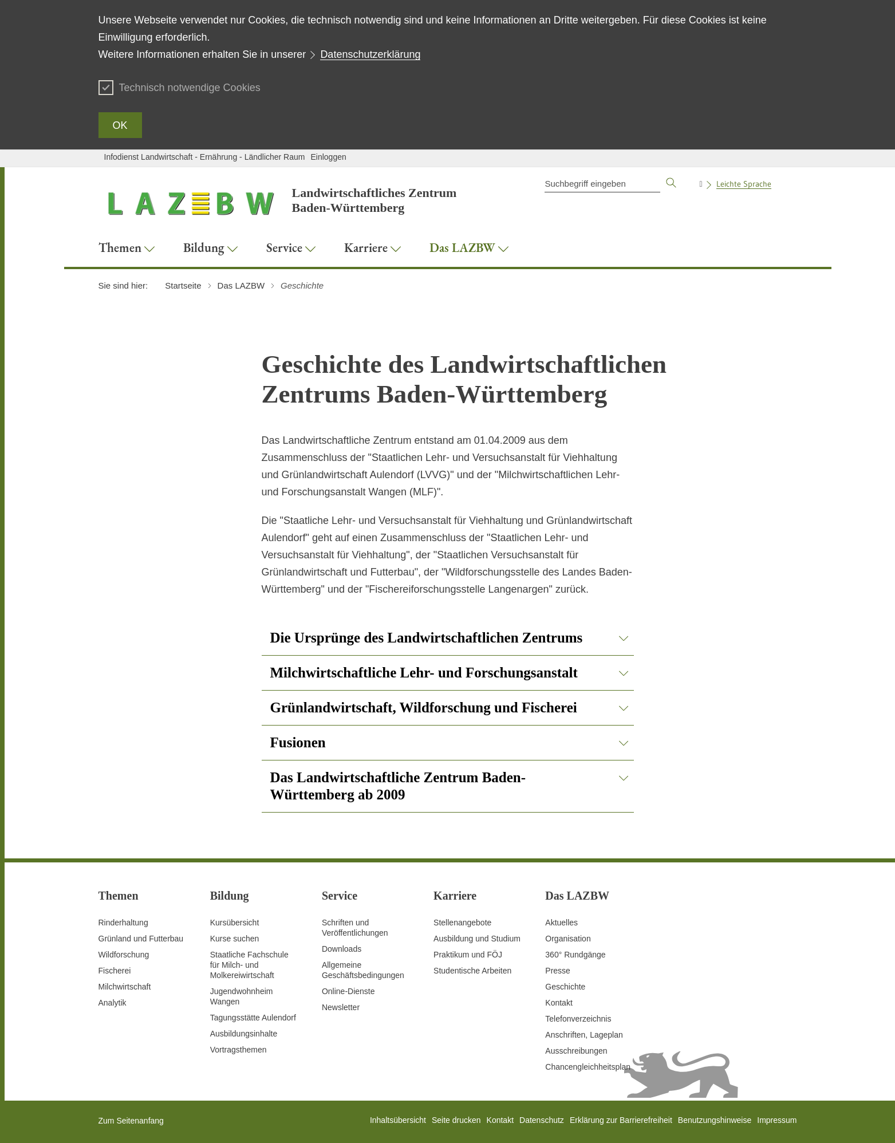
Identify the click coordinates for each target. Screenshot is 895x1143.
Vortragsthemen (238, 1049)
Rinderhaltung (123, 922)
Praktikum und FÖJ (467, 954)
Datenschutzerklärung (370, 54)
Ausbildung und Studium (477, 938)
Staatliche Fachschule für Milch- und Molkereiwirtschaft (249, 965)
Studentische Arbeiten (472, 970)
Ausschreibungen (576, 1050)
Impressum (777, 1120)
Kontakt (558, 1002)
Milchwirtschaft (124, 986)
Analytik (112, 1002)
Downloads (341, 948)
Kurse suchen (234, 938)
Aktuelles (561, 922)
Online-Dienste (348, 991)
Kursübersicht (234, 922)
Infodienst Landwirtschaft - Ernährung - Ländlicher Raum (204, 156)
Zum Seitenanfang (131, 1120)
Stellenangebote (462, 922)
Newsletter (341, 1007)
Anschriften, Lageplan (583, 1034)
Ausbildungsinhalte (244, 1033)
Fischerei (114, 970)
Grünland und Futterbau (141, 938)
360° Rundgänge (575, 954)
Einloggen (328, 156)
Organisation (567, 938)
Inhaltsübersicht (398, 1120)
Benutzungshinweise (714, 1120)
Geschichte (565, 986)
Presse (557, 970)
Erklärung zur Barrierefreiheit (621, 1120)
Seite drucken (456, 1120)
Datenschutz (541, 1120)
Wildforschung (123, 954)
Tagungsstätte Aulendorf (253, 1017)
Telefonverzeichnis (578, 1018)
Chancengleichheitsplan (587, 1066)
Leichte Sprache (743, 184)
